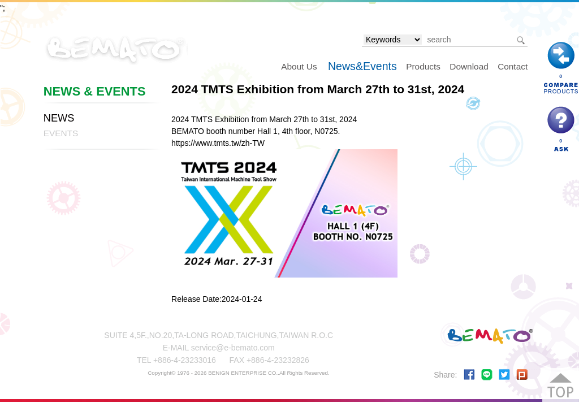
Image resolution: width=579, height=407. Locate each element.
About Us (299, 66)
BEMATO (116, 49)
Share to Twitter (504, 374)
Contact (513, 66)
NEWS (59, 118)
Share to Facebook (469, 374)
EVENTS (61, 133)
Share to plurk (522, 374)
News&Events (362, 66)
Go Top (560, 386)
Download (469, 66)
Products (423, 66)
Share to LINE (486, 374)
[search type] (393, 39)
